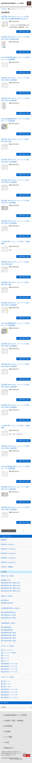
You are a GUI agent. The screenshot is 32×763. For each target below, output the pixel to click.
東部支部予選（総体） (10, 632)
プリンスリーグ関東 (9, 653)
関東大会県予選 (8, 603)
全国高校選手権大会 (9, 612)
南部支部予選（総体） (10, 638)
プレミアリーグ (8, 650)
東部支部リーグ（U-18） (10, 663)
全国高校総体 (7, 627)
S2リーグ (6, 658)
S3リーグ (6, 661)
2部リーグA (6, 684)
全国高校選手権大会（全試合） (10, 608)
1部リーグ (6, 681)
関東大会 (6, 600)
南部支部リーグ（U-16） (10, 695)
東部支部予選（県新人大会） (12, 583)
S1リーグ (6, 655)
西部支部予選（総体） (10, 635)
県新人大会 (6, 580)
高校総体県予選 (8, 630)
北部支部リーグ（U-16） (10, 697)
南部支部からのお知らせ (8, 558)
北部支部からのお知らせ (8, 562)
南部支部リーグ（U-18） (10, 669)
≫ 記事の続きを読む (23, 31)
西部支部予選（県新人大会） (12, 585)
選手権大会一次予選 (9, 615)
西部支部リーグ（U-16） (10, 692)
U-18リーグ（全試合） (8, 646)
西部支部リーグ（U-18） (10, 666)
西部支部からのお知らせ (8, 553)
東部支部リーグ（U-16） (10, 689)
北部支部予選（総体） (10, 640)
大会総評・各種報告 (7, 567)
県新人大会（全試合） (8, 576)
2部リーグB (6, 686)
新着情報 (3, 540)
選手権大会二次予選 (9, 618)
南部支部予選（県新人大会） (12, 588)
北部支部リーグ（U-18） (10, 671)
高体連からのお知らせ (7, 544)
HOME (4, 9)
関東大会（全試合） (7, 596)
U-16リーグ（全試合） (8, 677)
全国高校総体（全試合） (8, 623)
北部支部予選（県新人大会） (12, 591)
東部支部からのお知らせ (8, 549)
